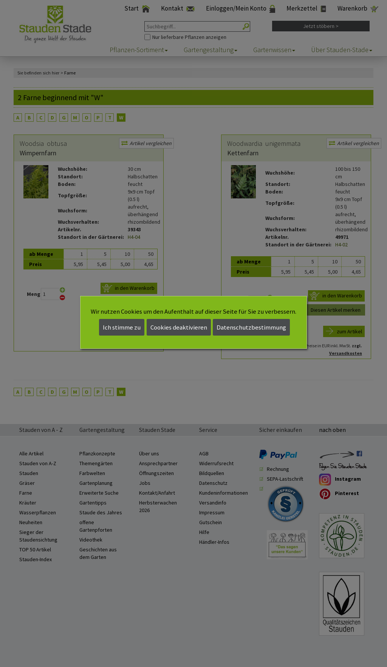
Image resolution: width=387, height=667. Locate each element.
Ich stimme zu (122, 327)
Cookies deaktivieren (178, 327)
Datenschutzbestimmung (251, 327)
